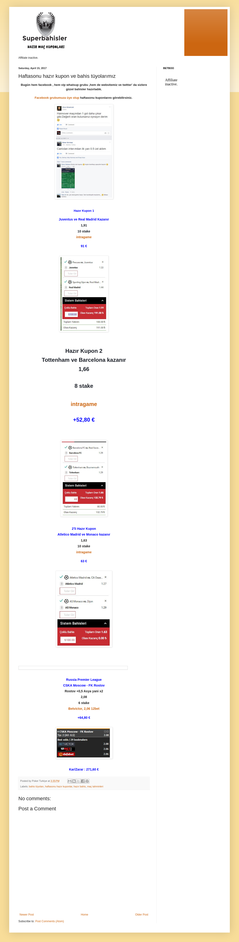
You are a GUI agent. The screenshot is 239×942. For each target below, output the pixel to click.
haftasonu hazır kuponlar (58, 786)
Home (84, 914)
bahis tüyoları (36, 786)
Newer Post (27, 914)
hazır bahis (80, 786)
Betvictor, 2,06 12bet (83, 708)
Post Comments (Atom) (49, 921)
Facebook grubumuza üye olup (57, 97)
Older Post (141, 914)
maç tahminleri (95, 786)
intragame (84, 237)
